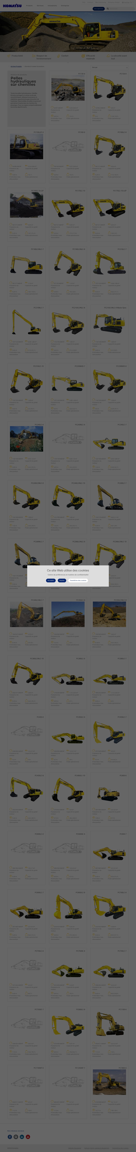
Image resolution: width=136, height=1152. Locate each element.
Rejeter (62, 580)
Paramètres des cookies (78, 580)
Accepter (51, 580)
